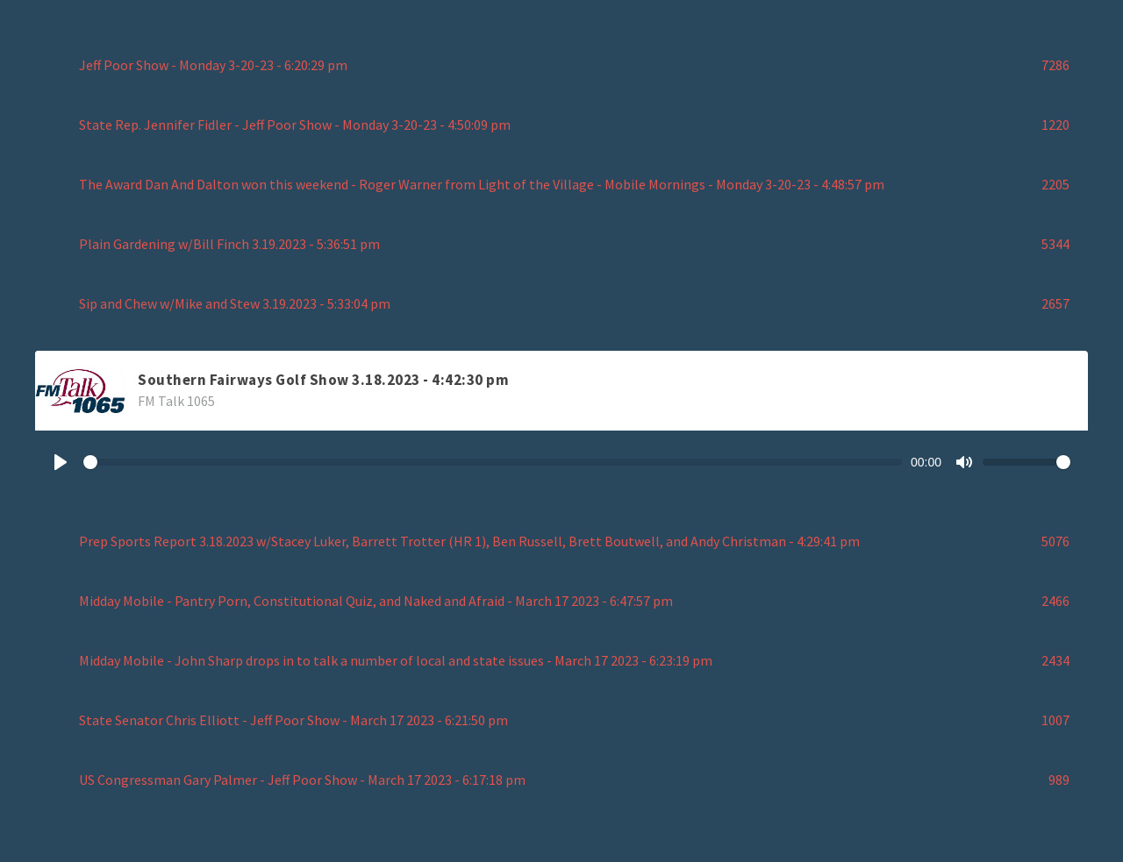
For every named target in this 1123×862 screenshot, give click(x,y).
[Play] (60, 462)
